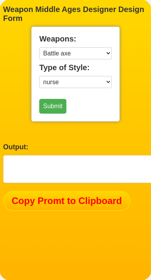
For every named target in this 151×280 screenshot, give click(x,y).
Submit (52, 106)
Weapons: (57, 39)
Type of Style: (64, 67)
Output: (15, 147)
